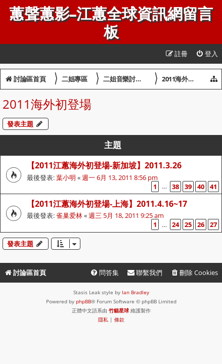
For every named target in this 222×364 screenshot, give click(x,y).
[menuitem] (207, 54)
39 (188, 186)
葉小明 (66, 177)
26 (200, 224)
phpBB (83, 301)
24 (175, 224)
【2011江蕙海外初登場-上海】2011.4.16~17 (107, 203)
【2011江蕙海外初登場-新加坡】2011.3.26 (104, 165)
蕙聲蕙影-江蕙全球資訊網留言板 (111, 23)
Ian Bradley (135, 292)
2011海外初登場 (47, 104)
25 (188, 224)
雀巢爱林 (69, 215)
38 (175, 186)
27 (213, 224)
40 (200, 186)
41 (213, 186)
